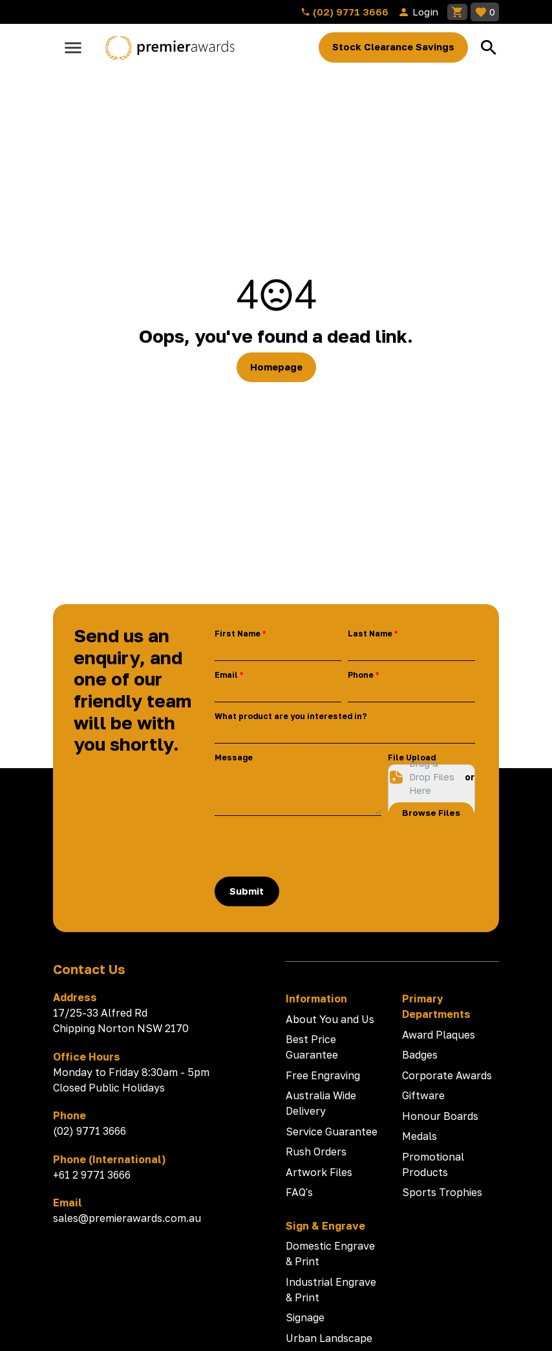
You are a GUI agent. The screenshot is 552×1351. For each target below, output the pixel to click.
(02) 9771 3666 (344, 11)
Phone (361, 675)
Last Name (370, 633)
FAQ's (299, 1192)
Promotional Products (433, 1164)
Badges (420, 1054)
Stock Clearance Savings (393, 46)
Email (226, 675)
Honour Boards (440, 1116)
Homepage (276, 366)
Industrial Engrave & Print (331, 1289)
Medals (419, 1136)
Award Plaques (438, 1034)
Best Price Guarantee (312, 1047)
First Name (237, 633)
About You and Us (330, 1019)
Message (234, 757)
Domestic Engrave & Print (330, 1253)
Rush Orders (316, 1151)
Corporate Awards (447, 1075)
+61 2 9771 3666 (92, 1174)
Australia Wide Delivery (321, 1103)
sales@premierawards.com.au (127, 1218)
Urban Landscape (329, 1338)
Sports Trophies (442, 1192)
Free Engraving (323, 1075)
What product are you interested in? (290, 716)
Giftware (423, 1095)
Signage (305, 1317)
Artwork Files (319, 1172)
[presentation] (313, 846)
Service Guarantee (331, 1131)
